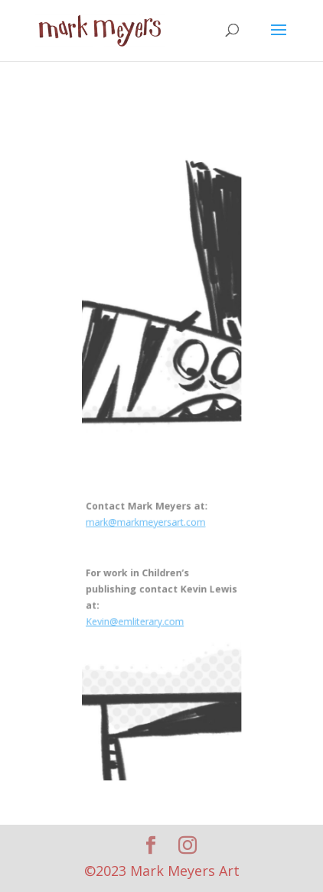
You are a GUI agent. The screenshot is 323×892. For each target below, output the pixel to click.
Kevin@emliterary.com (136, 614)
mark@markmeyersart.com (146, 518)
